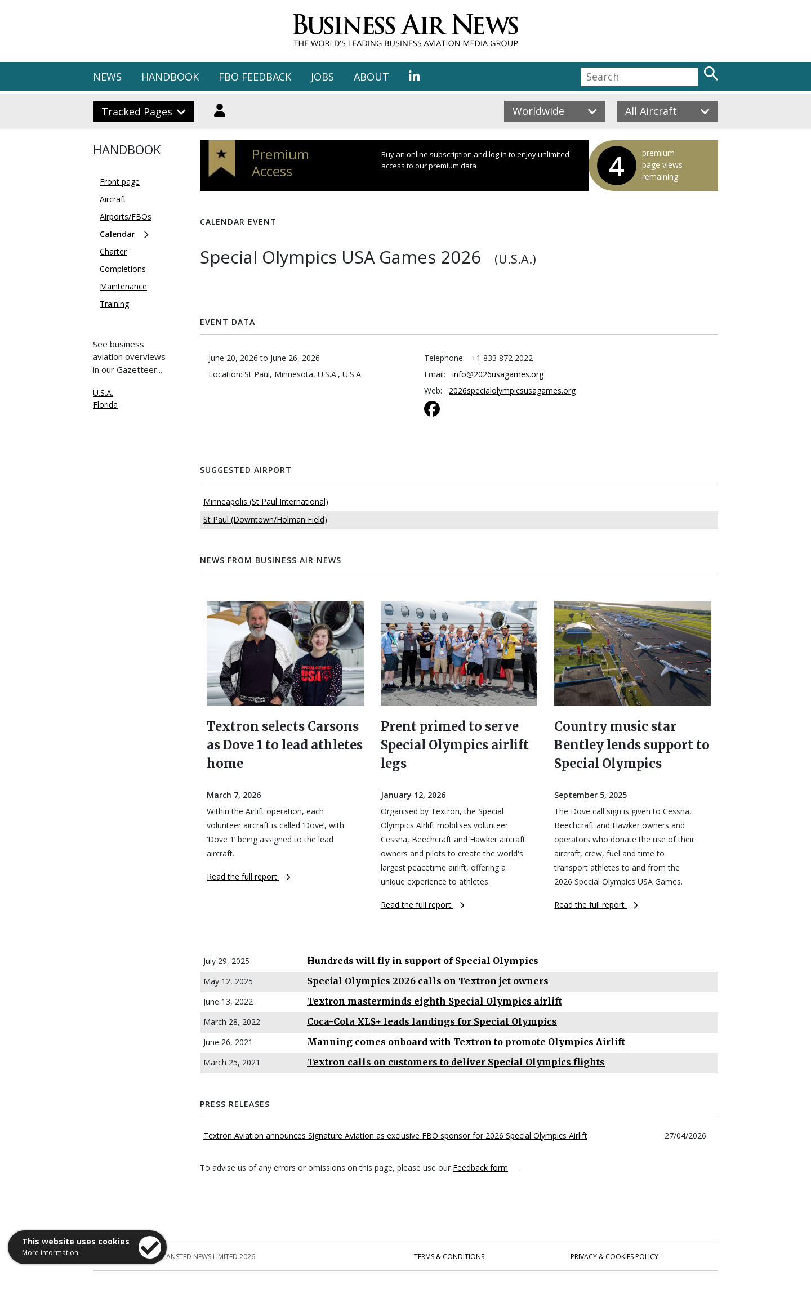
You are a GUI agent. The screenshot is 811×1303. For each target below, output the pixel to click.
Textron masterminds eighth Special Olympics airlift (434, 1001)
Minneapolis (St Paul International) (265, 501)
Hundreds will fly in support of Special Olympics (422, 960)
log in (498, 154)
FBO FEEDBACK (255, 76)
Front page (120, 181)
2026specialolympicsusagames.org (512, 390)
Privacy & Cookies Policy (614, 1256)
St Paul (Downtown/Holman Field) (265, 519)
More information (50, 1252)
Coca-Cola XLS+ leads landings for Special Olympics (432, 1021)
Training (114, 303)
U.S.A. (103, 392)
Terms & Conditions (449, 1256)
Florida (105, 404)
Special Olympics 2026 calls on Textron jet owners (428, 981)
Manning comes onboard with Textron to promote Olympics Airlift (466, 1041)
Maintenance (123, 286)
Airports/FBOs (125, 216)
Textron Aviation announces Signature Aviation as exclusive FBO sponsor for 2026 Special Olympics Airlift (395, 1135)
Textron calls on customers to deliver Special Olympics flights (456, 1062)
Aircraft (113, 199)
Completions (123, 269)
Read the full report (249, 876)
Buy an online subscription (426, 154)
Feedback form (480, 1167)
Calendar (117, 234)
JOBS (322, 76)
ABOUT (371, 76)
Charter (113, 251)
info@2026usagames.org (497, 374)
